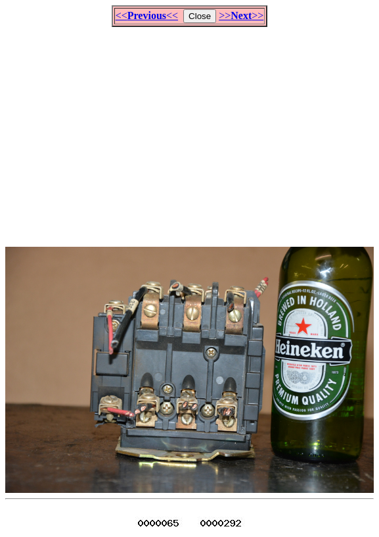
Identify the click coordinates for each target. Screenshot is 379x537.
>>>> (241, 15)
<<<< (147, 15)
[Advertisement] (192, 131)
